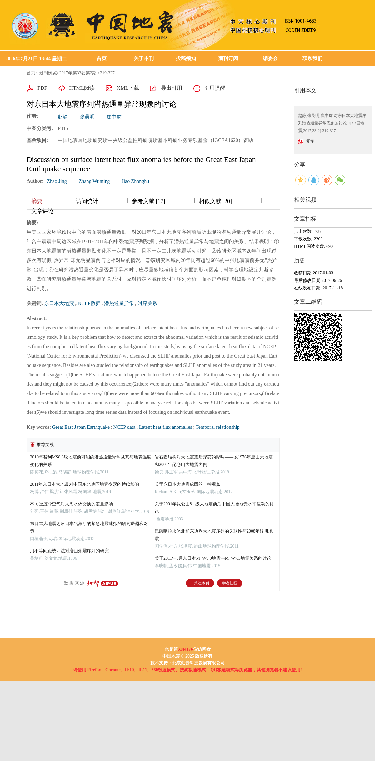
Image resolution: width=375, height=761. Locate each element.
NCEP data (124, 427)
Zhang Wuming (94, 181)
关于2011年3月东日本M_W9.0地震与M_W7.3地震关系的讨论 (213, 558)
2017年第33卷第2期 (78, 73)
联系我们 (312, 58)
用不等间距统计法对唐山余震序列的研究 (69, 550)
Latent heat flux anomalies (165, 427)
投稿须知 (186, 58)
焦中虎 (114, 116)
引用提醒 (214, 88)
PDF (42, 88)
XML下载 (128, 88)
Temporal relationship (218, 427)
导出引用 (171, 88)
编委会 (270, 58)
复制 (310, 141)
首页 (102, 58)
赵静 (63, 116)
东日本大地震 (59, 303)
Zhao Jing (57, 181)
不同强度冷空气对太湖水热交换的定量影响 (71, 504)
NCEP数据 (89, 303)
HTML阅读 (82, 88)
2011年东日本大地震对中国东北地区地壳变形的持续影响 (84, 484)
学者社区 (229, 583)
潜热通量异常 (119, 303)
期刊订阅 (228, 58)
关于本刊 (144, 58)
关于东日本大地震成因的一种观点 (187, 484)
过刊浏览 (48, 73)
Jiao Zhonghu (135, 181)
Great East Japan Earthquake (81, 427)
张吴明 (87, 116)
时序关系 (148, 303)
